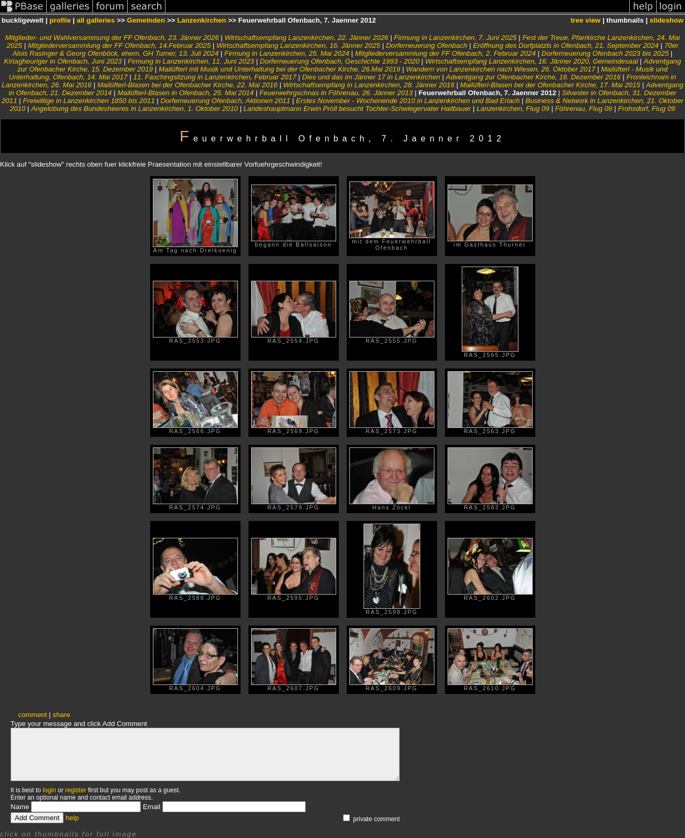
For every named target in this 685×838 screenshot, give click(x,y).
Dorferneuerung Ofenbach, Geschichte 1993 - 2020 (340, 61)
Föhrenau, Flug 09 (584, 109)
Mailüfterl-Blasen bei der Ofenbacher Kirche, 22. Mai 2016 (187, 85)
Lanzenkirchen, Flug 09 (512, 109)
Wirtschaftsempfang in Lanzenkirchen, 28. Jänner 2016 (368, 85)
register (75, 790)
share (61, 715)
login (49, 790)
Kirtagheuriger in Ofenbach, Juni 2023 (63, 61)
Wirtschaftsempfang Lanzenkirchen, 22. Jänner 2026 (306, 38)
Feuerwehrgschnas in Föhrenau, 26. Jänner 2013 (336, 93)
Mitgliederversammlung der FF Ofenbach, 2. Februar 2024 (445, 53)
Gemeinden (146, 20)
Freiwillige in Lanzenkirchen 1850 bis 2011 (88, 101)
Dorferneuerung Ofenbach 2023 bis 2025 (605, 53)
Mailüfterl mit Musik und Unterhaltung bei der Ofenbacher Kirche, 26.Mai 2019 (279, 69)
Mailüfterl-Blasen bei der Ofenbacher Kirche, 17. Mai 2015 (550, 85)
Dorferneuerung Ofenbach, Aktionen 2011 (225, 101)
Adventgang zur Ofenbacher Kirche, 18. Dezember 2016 (533, 77)
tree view (585, 20)
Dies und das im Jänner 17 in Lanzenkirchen (371, 77)
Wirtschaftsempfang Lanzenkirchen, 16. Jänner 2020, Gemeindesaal (531, 61)
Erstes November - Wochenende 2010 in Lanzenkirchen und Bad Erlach (408, 101)
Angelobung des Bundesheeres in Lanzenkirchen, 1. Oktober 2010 (134, 109)
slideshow (666, 20)
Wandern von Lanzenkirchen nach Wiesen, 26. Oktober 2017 (500, 69)
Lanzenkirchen (201, 20)
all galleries (96, 20)
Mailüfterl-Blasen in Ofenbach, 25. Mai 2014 (186, 93)
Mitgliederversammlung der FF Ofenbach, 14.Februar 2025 (119, 45)
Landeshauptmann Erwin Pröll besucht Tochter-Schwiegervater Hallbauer (357, 109)
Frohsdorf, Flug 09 (646, 109)
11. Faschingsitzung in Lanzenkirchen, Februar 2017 (214, 77)
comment (32, 715)
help (72, 818)
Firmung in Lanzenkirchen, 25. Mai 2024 (286, 53)
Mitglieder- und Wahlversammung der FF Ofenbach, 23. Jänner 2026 (112, 38)
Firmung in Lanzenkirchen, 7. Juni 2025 (455, 38)
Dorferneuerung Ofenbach (427, 45)
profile (60, 20)
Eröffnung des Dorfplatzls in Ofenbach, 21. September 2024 (565, 45)
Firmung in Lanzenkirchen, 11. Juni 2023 (191, 61)
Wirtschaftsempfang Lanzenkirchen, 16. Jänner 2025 (298, 45)
